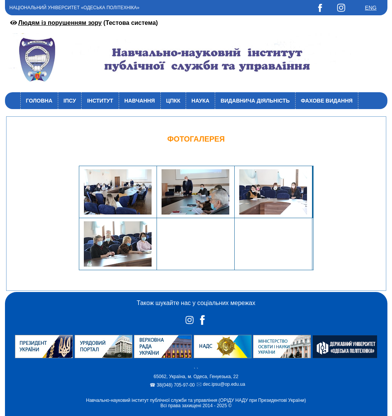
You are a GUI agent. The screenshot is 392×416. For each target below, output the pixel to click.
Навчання (139, 101)
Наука (200, 101)
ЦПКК (173, 101)
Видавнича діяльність (255, 101)
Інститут (100, 101)
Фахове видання (327, 101)
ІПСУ (70, 101)
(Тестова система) (83, 23)
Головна (39, 101)
